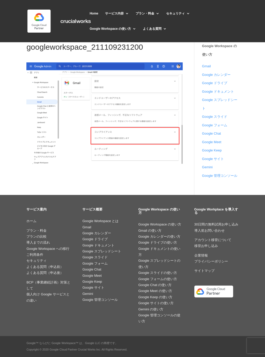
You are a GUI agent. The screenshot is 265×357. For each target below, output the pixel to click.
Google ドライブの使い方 (157, 242)
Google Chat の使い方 (155, 285)
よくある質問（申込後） (44, 273)
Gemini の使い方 (151, 309)
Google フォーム (214, 125)
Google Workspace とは (100, 221)
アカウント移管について (212, 240)
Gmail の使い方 (150, 230)
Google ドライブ (214, 83)
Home (94, 13)
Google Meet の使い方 (155, 291)
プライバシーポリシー (211, 261)
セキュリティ (175, 13)
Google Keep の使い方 (155, 297)
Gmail (206, 66)
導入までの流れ (38, 242)
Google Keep (212, 150)
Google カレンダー (216, 75)
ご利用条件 (34, 255)
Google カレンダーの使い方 (159, 236)
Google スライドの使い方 (157, 273)
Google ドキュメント (218, 91)
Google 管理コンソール (220, 176)
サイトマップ (204, 271)
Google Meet (211, 142)
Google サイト (213, 159)
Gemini (207, 167)
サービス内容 (114, 13)
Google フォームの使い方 (157, 279)
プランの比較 (36, 236)
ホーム (31, 221)
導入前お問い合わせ (209, 230)
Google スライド (214, 117)
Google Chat (211, 133)
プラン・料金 (145, 13)
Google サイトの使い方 (156, 303)
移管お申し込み (206, 246)
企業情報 (201, 255)
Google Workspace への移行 (47, 249)
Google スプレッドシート (101, 251)
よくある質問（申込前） (44, 267)
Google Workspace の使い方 (110, 29)
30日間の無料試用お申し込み (216, 224)
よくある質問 (152, 29)
